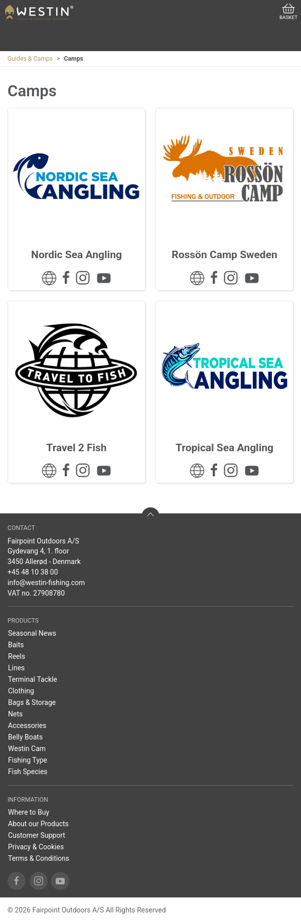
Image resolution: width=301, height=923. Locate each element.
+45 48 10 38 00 (33, 572)
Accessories (27, 725)
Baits (16, 645)
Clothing (21, 691)
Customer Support (36, 835)
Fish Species (28, 772)
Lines (16, 668)
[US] (39, 12)
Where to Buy (28, 812)
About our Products (38, 824)
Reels (16, 656)
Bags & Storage (32, 702)
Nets (15, 714)
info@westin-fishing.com (46, 583)
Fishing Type (27, 760)
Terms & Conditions (38, 858)
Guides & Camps (30, 58)
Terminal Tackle (32, 679)
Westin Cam (27, 749)
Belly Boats (25, 737)
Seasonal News (32, 633)
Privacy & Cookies (36, 847)
